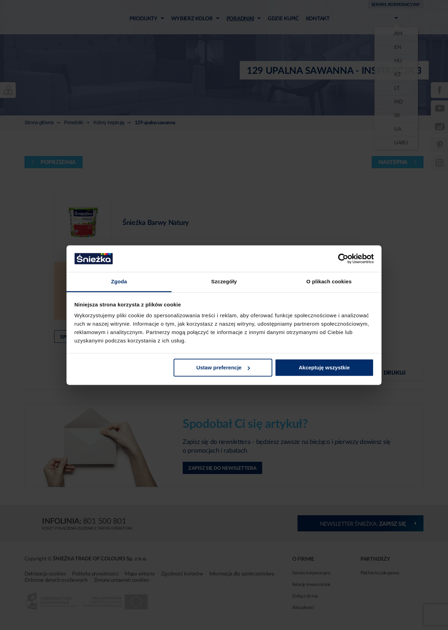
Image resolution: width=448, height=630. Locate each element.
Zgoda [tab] (119, 282)
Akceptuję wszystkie (324, 367)
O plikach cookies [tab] (328, 282)
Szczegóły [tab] (224, 282)
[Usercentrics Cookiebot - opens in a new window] (343, 258)
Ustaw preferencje (223, 367)
